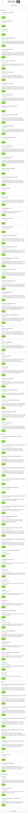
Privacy (19, 811)
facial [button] (10, 8)
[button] (14, 17)
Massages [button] (5, 8)
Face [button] (13, 8)
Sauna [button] (25, 8)
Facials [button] (16, 8)
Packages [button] (20, 8)
